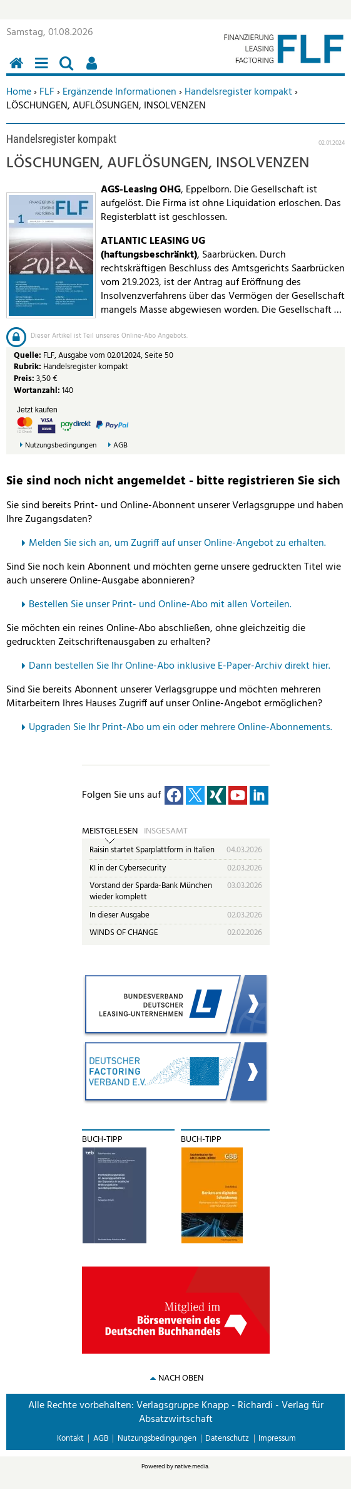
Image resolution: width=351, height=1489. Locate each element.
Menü (44, 69)
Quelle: (28, 355)
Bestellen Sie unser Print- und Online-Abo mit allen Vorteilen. (160, 605)
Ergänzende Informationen (119, 92)
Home (18, 92)
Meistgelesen (110, 832)
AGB (120, 446)
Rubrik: (28, 367)
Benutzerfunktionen (94, 69)
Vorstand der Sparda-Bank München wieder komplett (150, 891)
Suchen (69, 69)
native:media (191, 1466)
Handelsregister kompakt (238, 92)
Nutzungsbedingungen (60, 446)
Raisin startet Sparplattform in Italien (152, 850)
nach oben (180, 1378)
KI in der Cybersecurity (127, 868)
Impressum (277, 1438)
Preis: (24, 378)
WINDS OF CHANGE (123, 932)
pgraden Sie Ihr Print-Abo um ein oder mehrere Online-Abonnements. (183, 727)
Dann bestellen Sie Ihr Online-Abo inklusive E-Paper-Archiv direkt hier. (179, 666)
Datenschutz (227, 1438)
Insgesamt (166, 832)
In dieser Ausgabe (119, 915)
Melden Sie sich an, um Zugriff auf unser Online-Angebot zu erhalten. (177, 543)
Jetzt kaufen (37, 409)
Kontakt (70, 1438)
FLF (46, 92)
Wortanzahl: (37, 390)
